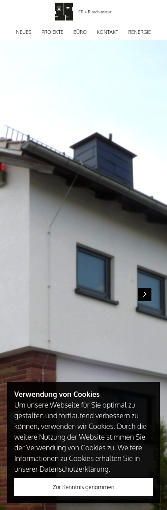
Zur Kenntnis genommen (83, 486)
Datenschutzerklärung (74, 469)
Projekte (52, 32)
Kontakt (107, 32)
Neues (24, 32)
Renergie (139, 32)
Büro (80, 32)
